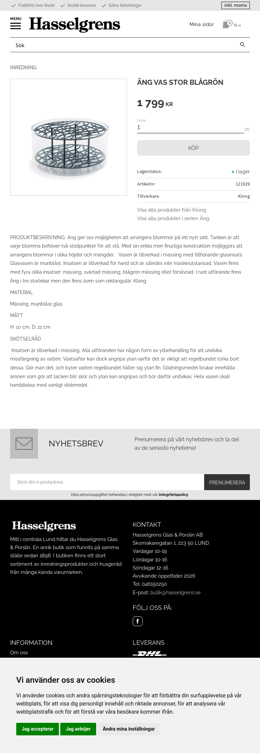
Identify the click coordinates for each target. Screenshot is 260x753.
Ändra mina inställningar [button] (129, 729)
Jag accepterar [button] (37, 729)
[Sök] (242, 44)
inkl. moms (235, 5)
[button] (16, 28)
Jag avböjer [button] (78, 729)
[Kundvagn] (230, 24)
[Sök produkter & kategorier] (122, 44)
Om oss (19, 653)
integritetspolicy (173, 494)
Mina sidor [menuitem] (202, 24)
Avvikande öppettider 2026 (164, 576)
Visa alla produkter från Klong (171, 210)
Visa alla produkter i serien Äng (173, 218)
